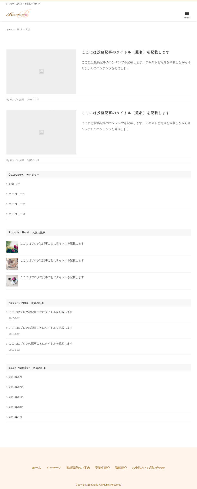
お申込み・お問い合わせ (148, 467)
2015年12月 (16, 387)
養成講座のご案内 (78, 467)
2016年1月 (15, 377)
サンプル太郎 (17, 99)
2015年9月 (15, 417)
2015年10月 (16, 407)
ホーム (36, 467)
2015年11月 (16, 397)
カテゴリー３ (17, 214)
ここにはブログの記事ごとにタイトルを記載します (52, 243)
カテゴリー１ (17, 193)
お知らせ (14, 183)
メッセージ (53, 467)
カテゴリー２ (17, 203)
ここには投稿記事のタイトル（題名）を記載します (126, 52)
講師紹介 (121, 467)
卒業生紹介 (102, 467)
